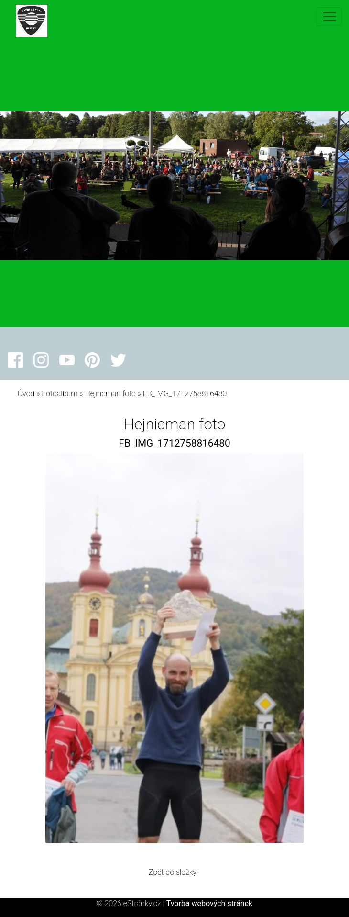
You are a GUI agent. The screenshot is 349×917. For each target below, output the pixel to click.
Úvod (26, 393)
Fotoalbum (59, 393)
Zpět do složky (172, 872)
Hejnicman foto (110, 393)
